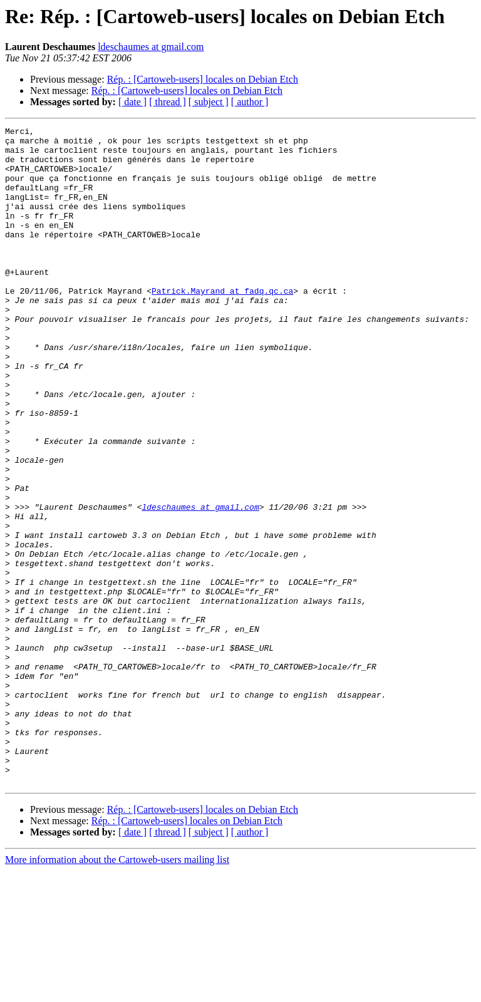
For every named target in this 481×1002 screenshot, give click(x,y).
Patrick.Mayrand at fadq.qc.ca (222, 324)
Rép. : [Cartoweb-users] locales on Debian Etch (202, 79)
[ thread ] (167, 101)
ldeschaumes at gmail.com (151, 46)
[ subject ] (209, 101)
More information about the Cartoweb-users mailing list (117, 991)
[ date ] (132, 101)
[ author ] (250, 101)
